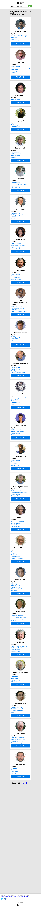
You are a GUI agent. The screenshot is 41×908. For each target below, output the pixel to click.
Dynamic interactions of (19, 212)
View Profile (20, 48)
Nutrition (16, 801)
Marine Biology (15, 528)
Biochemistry (14, 494)
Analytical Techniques (17, 804)
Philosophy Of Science (17, 839)
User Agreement (25, 896)
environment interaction (19, 558)
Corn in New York (15, 594)
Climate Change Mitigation (18, 700)
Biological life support (17, 563)
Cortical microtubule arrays (18, 424)
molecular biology (17, 490)
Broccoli (13, 388)
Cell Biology (16, 280)
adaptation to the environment (17, 628)
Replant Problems (16, 320)
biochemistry (16, 176)
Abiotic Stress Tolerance (19, 732)
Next (24, 888)
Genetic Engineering (18, 282)
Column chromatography (17, 634)
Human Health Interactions (18, 837)
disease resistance (17, 488)
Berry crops (14, 317)
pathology (15, 768)
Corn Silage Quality (16, 598)
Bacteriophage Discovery (18, 285)
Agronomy (14, 214)
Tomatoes (13, 181)
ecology (14, 39)
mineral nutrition (17, 178)
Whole (17, 593)
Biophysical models (16, 216)
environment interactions (19, 560)
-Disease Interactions (18, 525)
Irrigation (13, 702)
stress (17, 697)
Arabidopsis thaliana (16, 422)
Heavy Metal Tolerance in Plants (19, 355)
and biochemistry (20, 247)
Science (14, 386)
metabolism (15, 245)
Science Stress (19, 803)
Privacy (19, 896)
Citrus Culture (14, 874)
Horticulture (14, 527)
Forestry (13, 80)
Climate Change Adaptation (18, 698)
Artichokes (14, 771)
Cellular (16, 419)
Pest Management (16, 318)
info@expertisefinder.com (7, 896)
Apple (12, 806)
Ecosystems (14, 41)
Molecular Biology (17, 351)
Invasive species (15, 42)
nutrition (14, 457)
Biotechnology (16, 350)
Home (15, 896)
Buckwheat (14, 389)
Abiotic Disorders (15, 737)
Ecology (18, 836)
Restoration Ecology (16, 841)
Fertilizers (13, 875)
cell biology (15, 664)
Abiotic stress (14, 249)
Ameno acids (14, 251)
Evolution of (18, 37)
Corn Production (15, 596)
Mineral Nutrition (17, 733)
